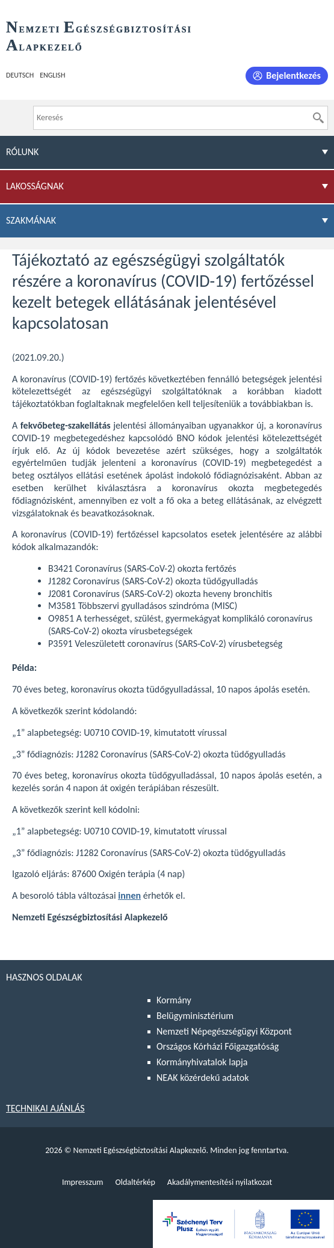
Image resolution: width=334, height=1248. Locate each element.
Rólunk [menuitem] (22, 152)
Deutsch (20, 75)
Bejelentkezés (293, 75)
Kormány (173, 1000)
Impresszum (83, 1182)
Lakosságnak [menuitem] (35, 186)
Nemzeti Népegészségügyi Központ (224, 1031)
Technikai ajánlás (45, 1108)
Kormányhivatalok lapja (201, 1062)
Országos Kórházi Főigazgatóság (217, 1046)
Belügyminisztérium (194, 1015)
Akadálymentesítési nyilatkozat (219, 1182)
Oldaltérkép (135, 1182)
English (52, 75)
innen (129, 895)
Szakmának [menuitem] (31, 220)
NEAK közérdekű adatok (202, 1077)
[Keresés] (318, 117)
